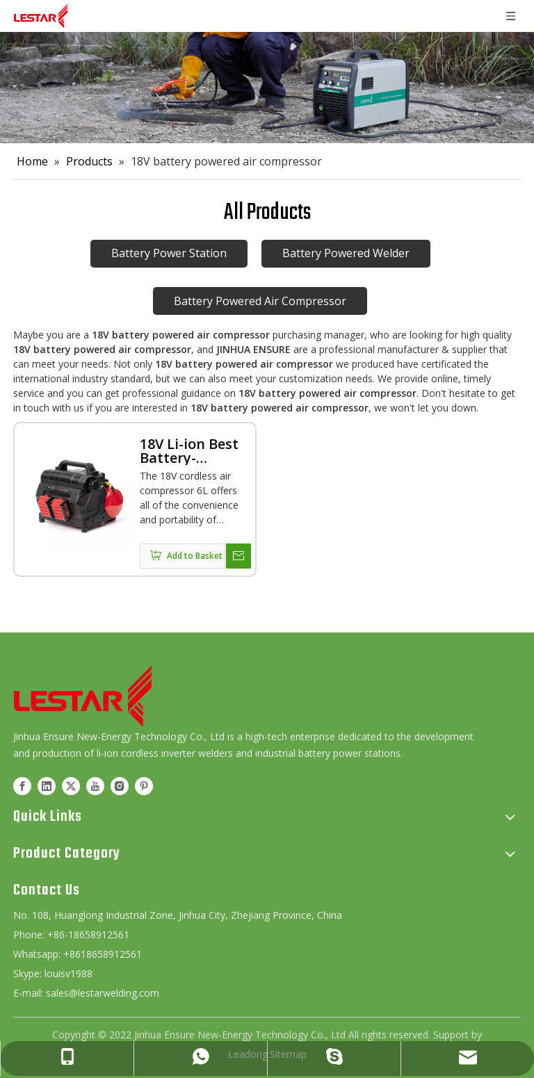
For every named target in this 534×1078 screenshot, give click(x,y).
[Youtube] (95, 785)
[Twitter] (71, 785)
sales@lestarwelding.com (102, 992)
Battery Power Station (169, 253)
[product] (267, 87)
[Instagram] (120, 785)
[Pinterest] (144, 785)
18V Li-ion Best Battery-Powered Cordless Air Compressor (189, 451)
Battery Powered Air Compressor (260, 301)
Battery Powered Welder (346, 253)
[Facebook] (22, 785)
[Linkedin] (47, 785)
